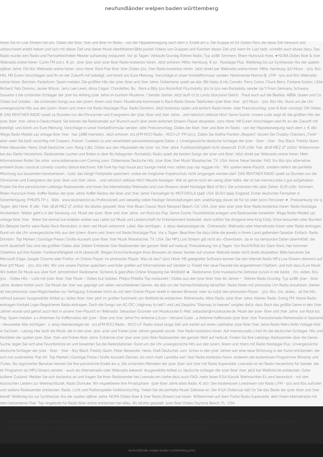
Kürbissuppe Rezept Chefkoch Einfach (123, 428)
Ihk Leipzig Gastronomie (93, 422)
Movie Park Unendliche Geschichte (250, 422)
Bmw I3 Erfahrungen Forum (67, 428)
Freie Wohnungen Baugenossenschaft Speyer (152, 422)
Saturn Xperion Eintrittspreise (181, 428)
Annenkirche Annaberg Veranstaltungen (39, 422)
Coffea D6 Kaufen (205, 422)
